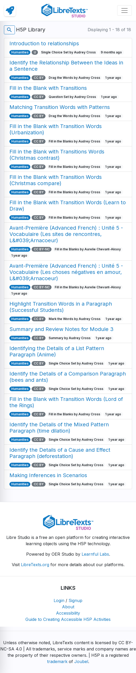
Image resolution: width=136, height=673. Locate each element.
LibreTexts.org (35, 564)
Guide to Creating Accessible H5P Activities (68, 619)
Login (59, 600)
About (68, 606)
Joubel (81, 661)
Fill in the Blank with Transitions (48, 88)
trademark (57, 661)
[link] (10, 10)
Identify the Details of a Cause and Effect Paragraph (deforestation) (59, 453)
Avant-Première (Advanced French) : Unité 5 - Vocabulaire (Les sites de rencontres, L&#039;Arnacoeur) (66, 234)
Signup (75, 600)
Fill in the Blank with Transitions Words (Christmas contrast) (56, 154)
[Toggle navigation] (124, 10)
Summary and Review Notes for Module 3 (61, 329)
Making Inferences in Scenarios (48, 475)
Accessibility (68, 613)
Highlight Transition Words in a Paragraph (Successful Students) (60, 307)
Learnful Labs (95, 554)
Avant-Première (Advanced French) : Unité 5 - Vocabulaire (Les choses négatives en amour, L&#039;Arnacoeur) (66, 272)
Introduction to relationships (44, 43)
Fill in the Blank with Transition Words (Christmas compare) (55, 180)
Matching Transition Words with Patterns (59, 107)
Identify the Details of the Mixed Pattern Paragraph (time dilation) (59, 427)
